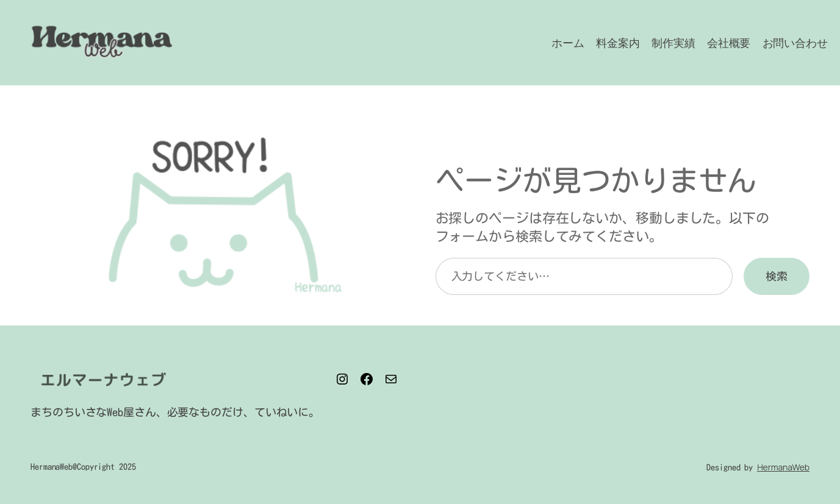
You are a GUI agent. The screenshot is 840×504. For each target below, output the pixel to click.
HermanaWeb (783, 467)
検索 (777, 276)
